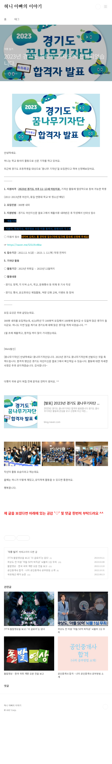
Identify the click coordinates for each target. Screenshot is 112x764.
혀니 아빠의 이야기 (23, 6)
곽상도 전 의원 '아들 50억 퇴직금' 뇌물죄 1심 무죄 (32, 608)
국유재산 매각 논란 (16, 620)
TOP (105, 753)
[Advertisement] (56, 553)
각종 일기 (12, 598)
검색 (98, 6)
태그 (16, 19)
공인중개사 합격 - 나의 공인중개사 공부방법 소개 (31, 616)
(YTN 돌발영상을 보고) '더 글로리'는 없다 (27, 604)
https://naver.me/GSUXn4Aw (24, 244)
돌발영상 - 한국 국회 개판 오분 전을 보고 (27, 612)
